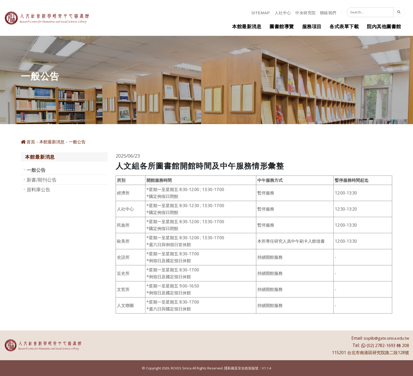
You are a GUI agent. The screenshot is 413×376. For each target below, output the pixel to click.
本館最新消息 (246, 26)
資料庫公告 (38, 189)
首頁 (28, 142)
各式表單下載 (344, 26)
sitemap (260, 13)
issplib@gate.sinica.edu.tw (386, 338)
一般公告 (77, 142)
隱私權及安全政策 (238, 368)
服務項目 (312, 26)
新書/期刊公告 (42, 180)
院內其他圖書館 (384, 26)
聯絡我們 (328, 13)
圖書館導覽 (281, 26)
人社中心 (283, 13)
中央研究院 (305, 13)
